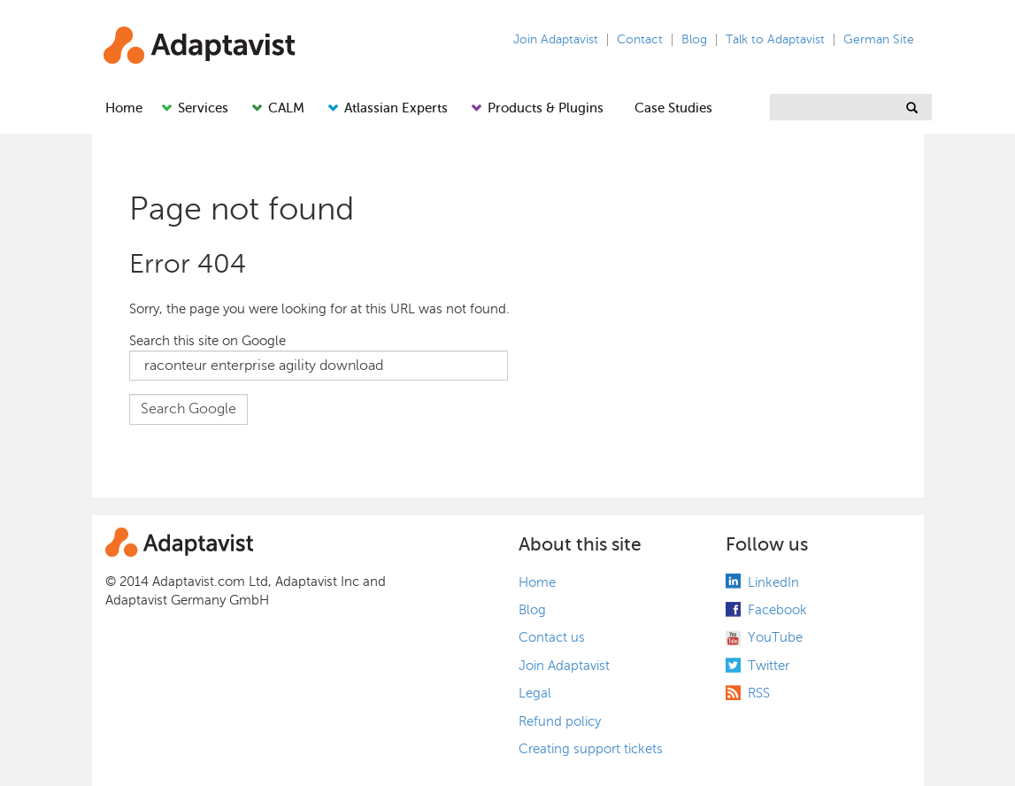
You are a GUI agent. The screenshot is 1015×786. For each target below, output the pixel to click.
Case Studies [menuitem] (673, 108)
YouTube (775, 637)
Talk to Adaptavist (775, 40)
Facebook (777, 610)
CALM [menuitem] (286, 108)
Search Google (188, 409)
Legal (535, 693)
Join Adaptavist (555, 40)
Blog (694, 40)
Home (537, 582)
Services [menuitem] (203, 108)
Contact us (552, 637)
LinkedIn (773, 582)
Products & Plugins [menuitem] (546, 108)
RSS (759, 693)
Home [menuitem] (123, 108)
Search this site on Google (207, 341)
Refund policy (560, 721)
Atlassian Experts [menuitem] (396, 108)
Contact (640, 40)
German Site (878, 40)
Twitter (768, 666)
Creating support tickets (591, 749)
